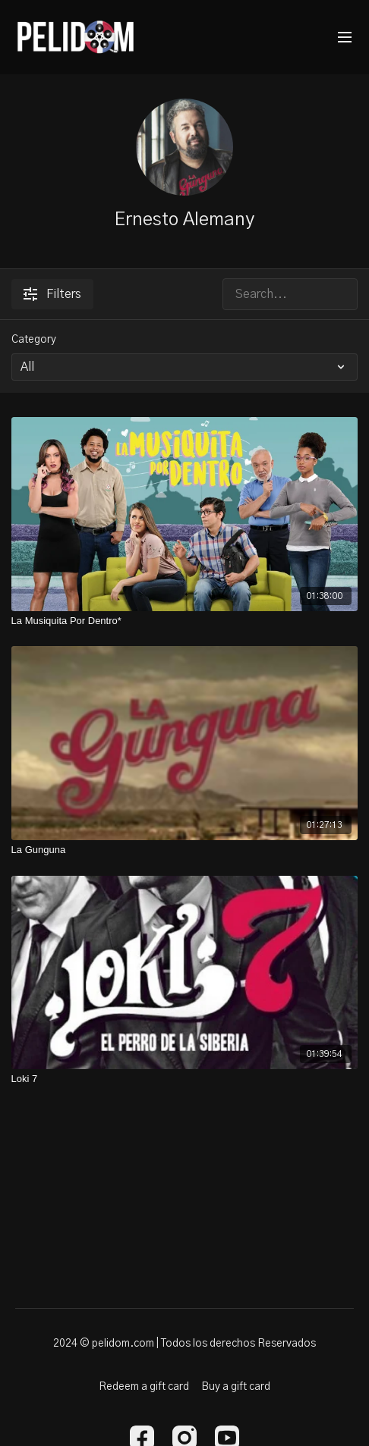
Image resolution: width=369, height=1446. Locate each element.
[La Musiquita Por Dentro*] (184, 621)
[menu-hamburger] (345, 37)
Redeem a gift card (144, 1387)
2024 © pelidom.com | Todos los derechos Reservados (184, 1343)
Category (33, 339)
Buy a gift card (235, 1387)
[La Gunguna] (184, 850)
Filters (52, 294)
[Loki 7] (184, 1079)
